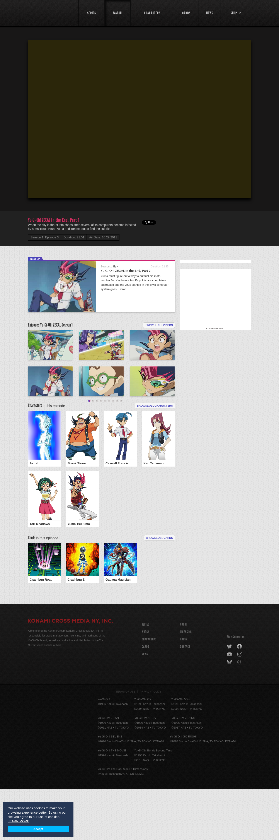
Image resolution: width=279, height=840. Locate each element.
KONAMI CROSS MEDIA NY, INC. (70, 672)
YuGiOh (50, 12)
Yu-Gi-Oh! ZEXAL (125, 270)
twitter (229, 697)
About (183, 675)
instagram (240, 705)
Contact (185, 697)
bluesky (230, 712)
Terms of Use (125, 742)
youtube (230, 705)
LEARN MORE (18, 821)
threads (240, 712)
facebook (239, 697)
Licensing (186, 682)
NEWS (145, 705)
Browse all (159, 325)
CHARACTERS (149, 690)
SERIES (145, 675)
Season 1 (67, 325)
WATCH (146, 682)
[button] (140, 120)
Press (183, 690)
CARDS (145, 697)
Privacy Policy (151, 742)
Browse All (159, 588)
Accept (38, 829)
